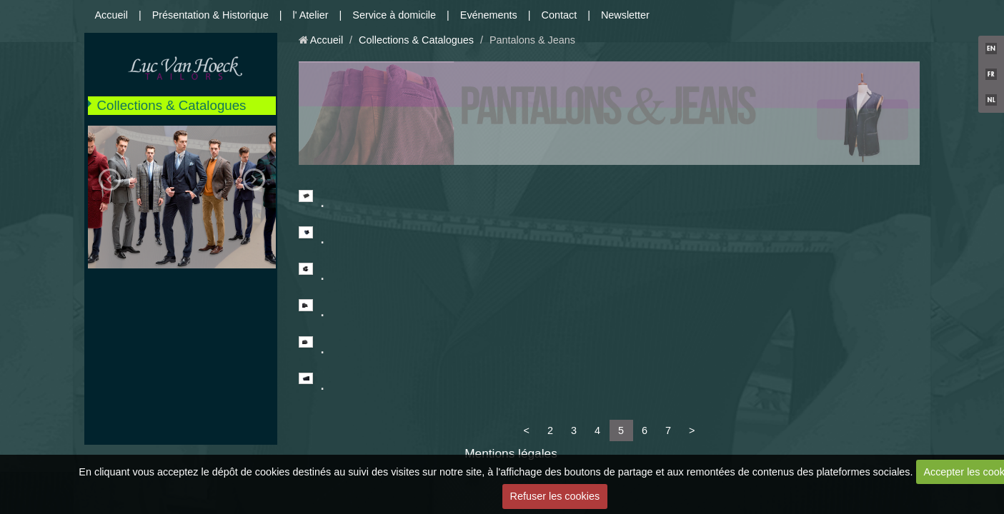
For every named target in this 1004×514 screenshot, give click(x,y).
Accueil (111, 15)
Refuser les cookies (555, 496)
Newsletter (625, 15)
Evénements (488, 15)
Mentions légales (510, 453)
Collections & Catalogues (172, 105)
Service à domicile (394, 15)
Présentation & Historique (210, 15)
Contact (559, 15)
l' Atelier (311, 15)
